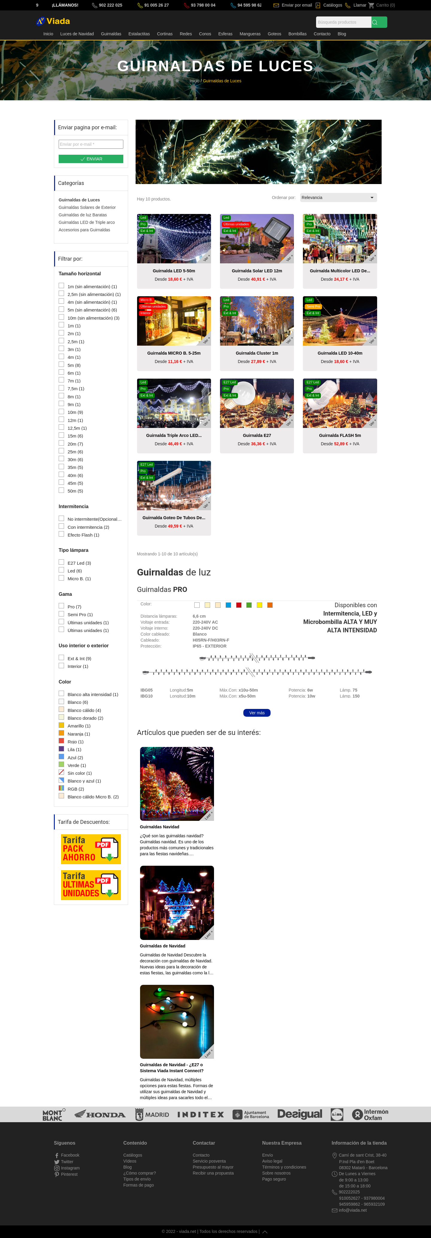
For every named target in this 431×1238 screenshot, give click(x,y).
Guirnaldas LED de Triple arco (87, 222)
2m (74, 334)
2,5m (76, 342)
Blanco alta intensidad (93, 694)
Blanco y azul (84, 781)
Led (75, 571)
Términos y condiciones (284, 1167)
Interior (78, 666)
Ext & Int (79, 659)
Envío (267, 1155)
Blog (342, 33)
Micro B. (79, 579)
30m (75, 460)
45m (75, 483)
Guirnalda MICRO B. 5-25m (174, 353)
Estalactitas (139, 33)
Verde (77, 765)
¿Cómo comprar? (139, 1173)
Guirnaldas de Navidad (163, 946)
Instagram (70, 1168)
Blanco (78, 702)
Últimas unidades (88, 623)
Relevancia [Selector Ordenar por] (339, 197)
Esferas (225, 33)
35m (75, 467)
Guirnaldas (111, 33)
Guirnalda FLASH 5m (340, 435)
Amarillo (79, 726)
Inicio (48, 33)
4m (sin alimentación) (92, 302)
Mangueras (250, 33)
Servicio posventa (209, 1161)
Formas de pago (138, 1185)
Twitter (66, 1161)
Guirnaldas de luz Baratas (83, 214)
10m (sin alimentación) (93, 318)
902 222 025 (145, 5)
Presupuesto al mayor (213, 1167)
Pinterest (69, 1174)
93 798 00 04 (238, 5)
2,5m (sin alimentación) (94, 294)
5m (74, 365)
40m (75, 475)
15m (75, 436)
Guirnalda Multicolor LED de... (340, 270)
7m (74, 381)
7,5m (76, 389)
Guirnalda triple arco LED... (174, 435)
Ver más (257, 712)
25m (75, 452)
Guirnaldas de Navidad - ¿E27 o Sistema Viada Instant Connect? (172, 1067)
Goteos (274, 33)
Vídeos (129, 1161)
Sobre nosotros (276, 1173)
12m (75, 420)
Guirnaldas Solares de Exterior (87, 207)
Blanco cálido (84, 710)
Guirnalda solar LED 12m (257, 270)
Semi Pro (80, 615)
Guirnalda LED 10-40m (340, 353)
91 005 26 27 (191, 5)
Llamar (359, 5)
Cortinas (165, 33)
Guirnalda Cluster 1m (257, 353)
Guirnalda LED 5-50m (174, 270)
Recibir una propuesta (213, 1173)
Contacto (322, 33)
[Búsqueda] (343, 22)
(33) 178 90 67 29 (56, 5)
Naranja (79, 734)
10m (75, 412)
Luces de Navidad (77, 33)
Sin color (80, 773)
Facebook (69, 1155)
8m (74, 397)
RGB (76, 789)
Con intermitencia (88, 527)
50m (75, 491)
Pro (74, 607)
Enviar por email (296, 5)
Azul (75, 758)
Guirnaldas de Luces (79, 200)
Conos (205, 33)
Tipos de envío (137, 1179)
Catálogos (332, 5)
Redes (186, 33)
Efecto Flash (83, 535)
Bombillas (298, 33)
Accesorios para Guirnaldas (84, 229)
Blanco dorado (85, 718)
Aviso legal (272, 1161)
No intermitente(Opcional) (95, 519)
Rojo (76, 742)
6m (74, 373)
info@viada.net (352, 1210)
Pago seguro (274, 1179)
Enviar (91, 159)
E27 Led (79, 563)
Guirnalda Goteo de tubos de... (173, 517)
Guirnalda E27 (257, 435)
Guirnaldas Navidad (159, 826)
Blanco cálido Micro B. (93, 797)
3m (74, 349)
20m (75, 444)
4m (74, 357)
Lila (74, 750)
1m (74, 326)
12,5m (77, 428)
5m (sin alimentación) (92, 310)
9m (74, 404)
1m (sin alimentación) (92, 287)
